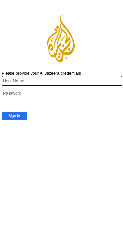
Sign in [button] (14, 116)
